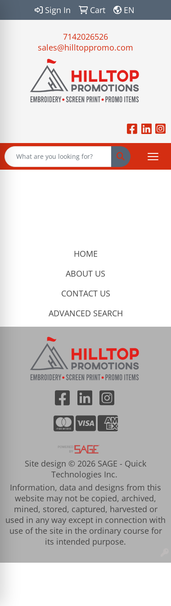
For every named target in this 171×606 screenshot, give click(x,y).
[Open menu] (153, 157)
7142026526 (85, 36)
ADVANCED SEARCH (86, 313)
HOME (86, 253)
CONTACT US (85, 293)
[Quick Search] (58, 156)
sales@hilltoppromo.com (85, 47)
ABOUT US (85, 273)
